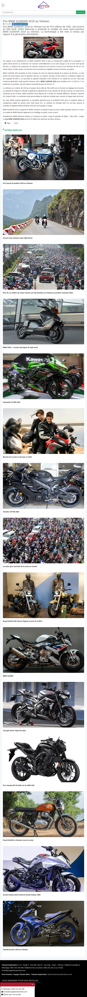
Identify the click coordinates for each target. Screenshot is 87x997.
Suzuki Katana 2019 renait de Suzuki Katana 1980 (22, 895)
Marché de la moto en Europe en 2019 (17, 457)
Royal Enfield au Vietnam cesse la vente (18, 840)
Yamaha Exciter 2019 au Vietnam (15, 949)
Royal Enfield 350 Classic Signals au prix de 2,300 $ (22, 621)
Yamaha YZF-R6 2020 (11, 512)
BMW (21, 29)
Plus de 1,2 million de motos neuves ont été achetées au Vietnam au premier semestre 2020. (38, 293)
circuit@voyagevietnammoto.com (14, 992)
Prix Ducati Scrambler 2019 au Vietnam (18, 183)
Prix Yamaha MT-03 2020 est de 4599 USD (18, 785)
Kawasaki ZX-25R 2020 (11, 402)
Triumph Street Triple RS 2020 (14, 731)
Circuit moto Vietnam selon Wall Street (17, 238)
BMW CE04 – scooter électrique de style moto (20, 347)
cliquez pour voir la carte (11, 994)
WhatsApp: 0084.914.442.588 (12, 989)
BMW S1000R (8, 676)
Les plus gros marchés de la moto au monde (20, 566)
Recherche (81, 12)
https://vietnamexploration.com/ (60, 974)
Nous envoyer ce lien (20, 24)
